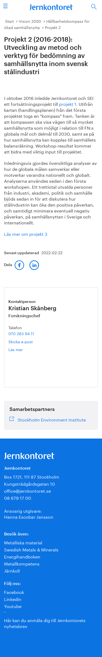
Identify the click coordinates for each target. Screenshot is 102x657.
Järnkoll (12, 570)
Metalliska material (23, 542)
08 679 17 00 (17, 497)
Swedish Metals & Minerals (31, 549)
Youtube (12, 605)
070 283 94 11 (21, 333)
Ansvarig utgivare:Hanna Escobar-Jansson (28, 513)
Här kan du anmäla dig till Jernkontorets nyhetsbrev (44, 622)
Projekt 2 (53, 27)
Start (9, 21)
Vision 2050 (30, 21)
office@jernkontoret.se (27, 490)
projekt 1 (67, 103)
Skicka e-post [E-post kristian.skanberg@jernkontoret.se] (20, 341)
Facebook (14, 591)
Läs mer (24, 349)
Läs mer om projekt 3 (25, 233)
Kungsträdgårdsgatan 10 (29, 483)
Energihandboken (22, 556)
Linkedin (12, 598)
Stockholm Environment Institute (52, 419)
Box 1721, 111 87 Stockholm (31, 476)
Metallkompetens (22, 563)
